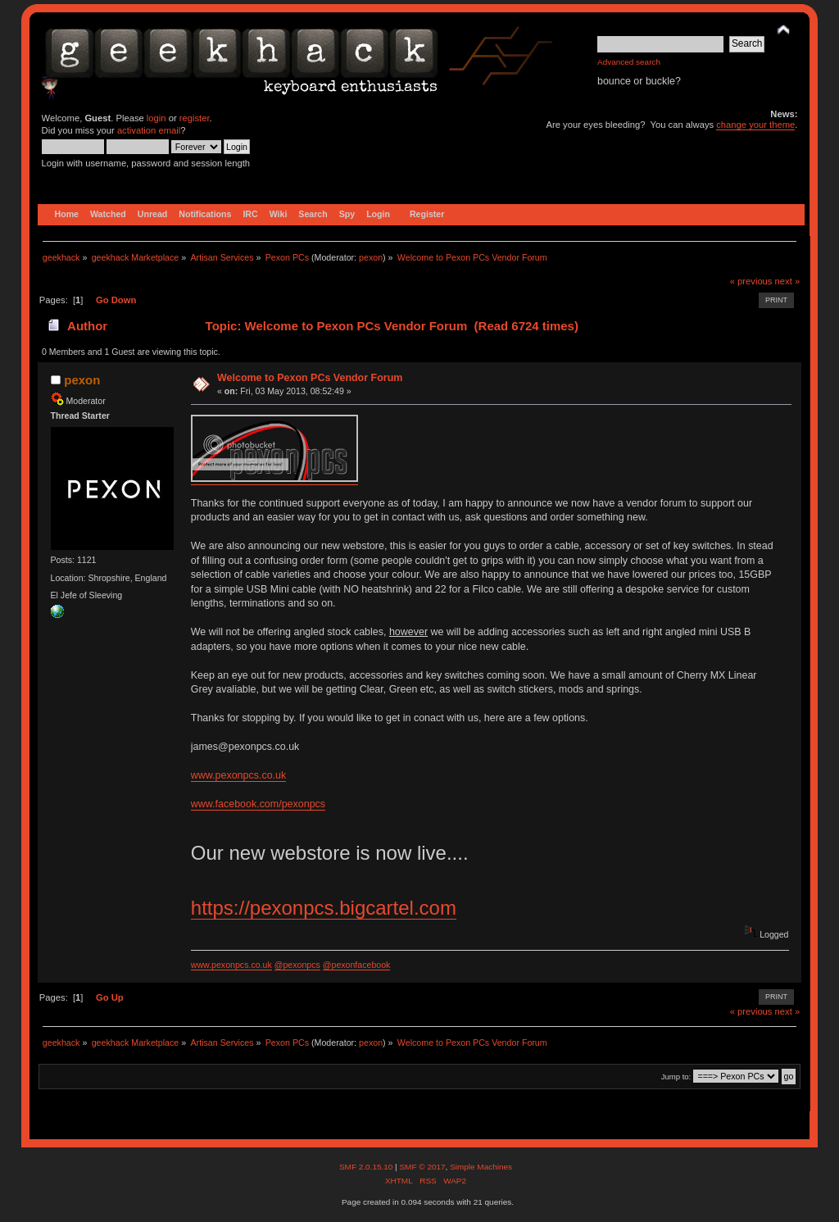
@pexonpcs (297, 965)
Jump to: (676, 1076)
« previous (751, 281)
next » (787, 281)
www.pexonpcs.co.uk (238, 775)
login (156, 118)
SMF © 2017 (422, 1166)
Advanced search (628, 61)
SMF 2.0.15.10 (367, 1166)
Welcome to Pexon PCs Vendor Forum (309, 378)
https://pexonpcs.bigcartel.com (323, 908)
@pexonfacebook (357, 965)
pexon (371, 257)
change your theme (755, 124)
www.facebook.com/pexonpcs (258, 804)
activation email (148, 130)
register (194, 118)
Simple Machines (481, 1166)
